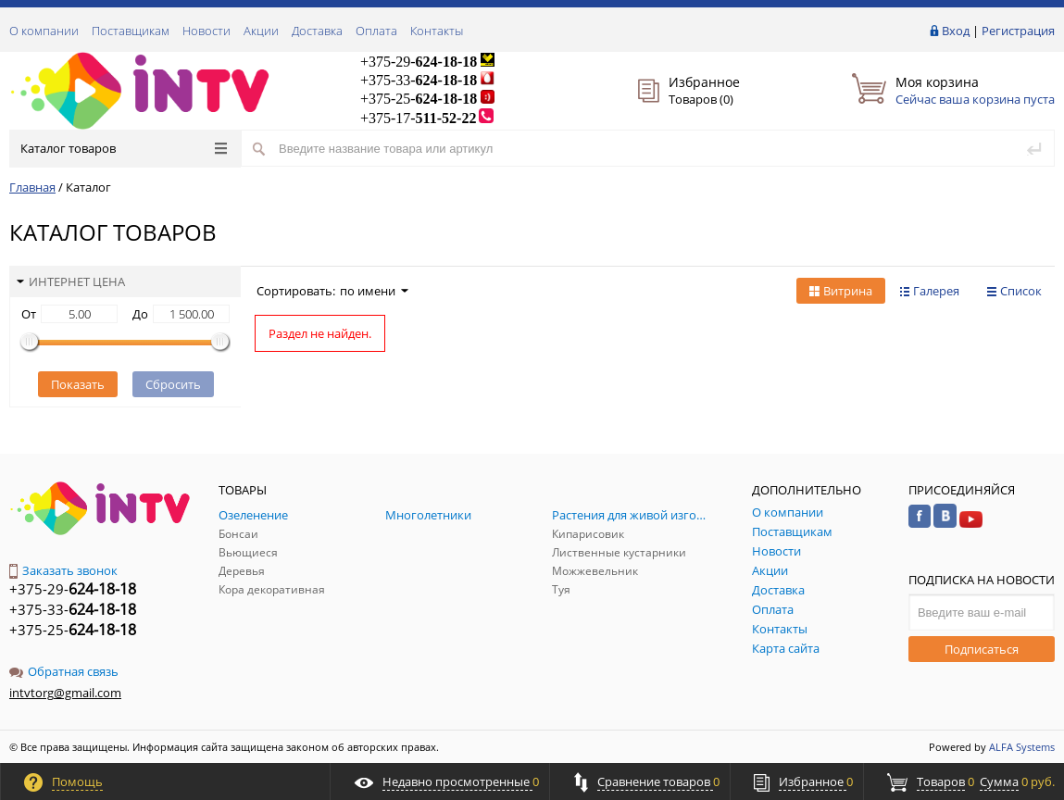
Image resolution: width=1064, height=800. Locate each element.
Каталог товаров (123, 148)
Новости (206, 30)
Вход (956, 30)
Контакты (436, 30)
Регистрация (1018, 30)
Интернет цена (71, 281)
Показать (78, 384)
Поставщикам (130, 30)
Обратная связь (64, 671)
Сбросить (173, 384)
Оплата (376, 30)
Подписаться (982, 649)
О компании (44, 30)
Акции (261, 30)
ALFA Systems (1022, 747)
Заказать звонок (63, 570)
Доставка (317, 30)
